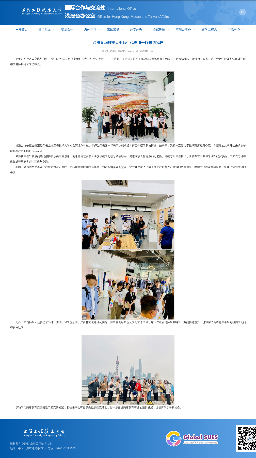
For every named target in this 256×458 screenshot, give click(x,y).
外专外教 (136, 29)
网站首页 (21, 29)
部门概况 (46, 29)
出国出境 (115, 29)
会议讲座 (161, 29)
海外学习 (92, 29)
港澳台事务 (186, 29)
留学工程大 (209, 29)
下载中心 (236, 29)
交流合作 (67, 29)
